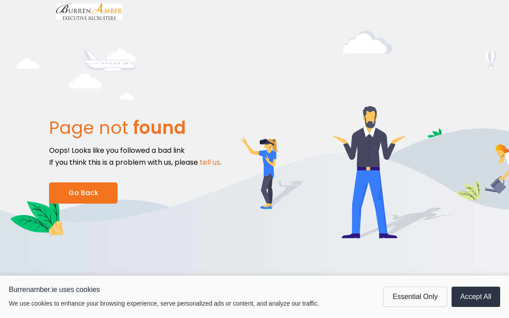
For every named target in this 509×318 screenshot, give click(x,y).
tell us (210, 162)
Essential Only (414, 296)
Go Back (83, 193)
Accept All (475, 296)
